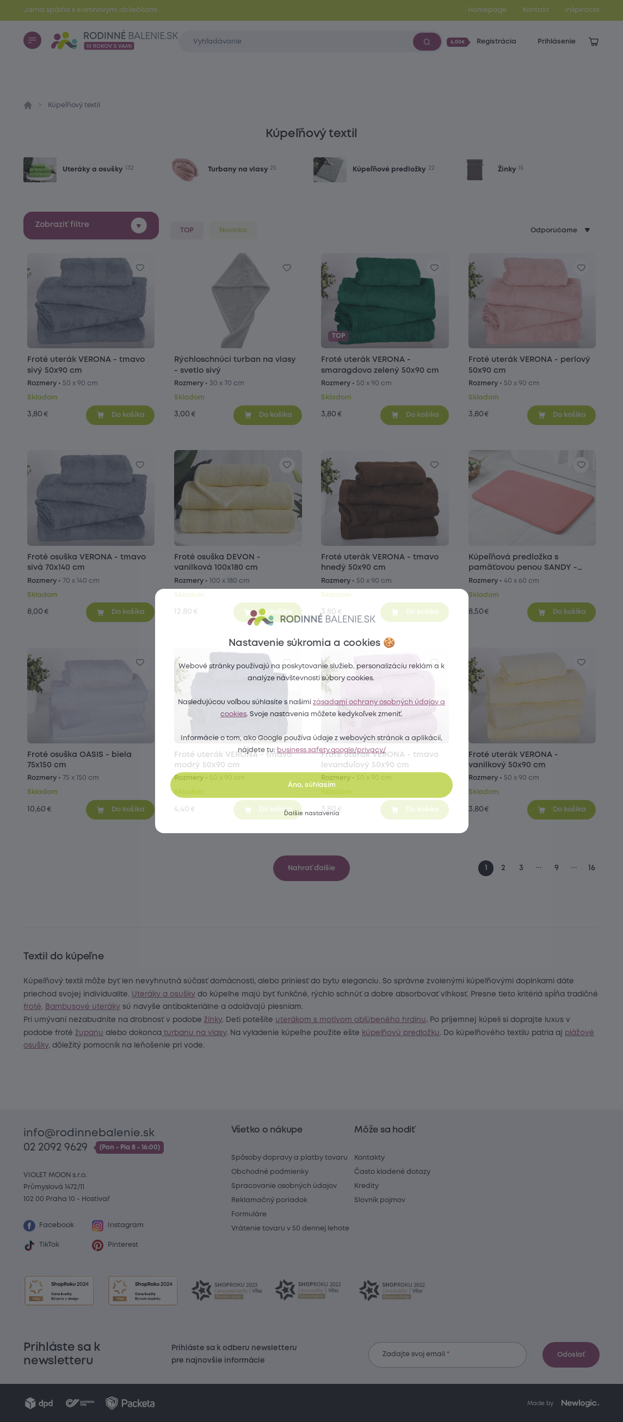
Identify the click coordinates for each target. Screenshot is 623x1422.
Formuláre (249, 1214)
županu (356, 1045)
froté (162, 1020)
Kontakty (369, 1158)
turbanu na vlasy (460, 1045)
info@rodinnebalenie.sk (89, 1133)
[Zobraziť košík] (594, 42)
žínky (309, 1033)
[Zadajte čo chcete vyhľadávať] (310, 41)
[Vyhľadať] (427, 41)
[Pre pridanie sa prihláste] (140, 267)
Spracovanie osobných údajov (284, 1186)
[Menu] (32, 40)
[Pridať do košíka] (120, 415)
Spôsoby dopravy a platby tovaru (289, 1158)
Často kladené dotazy (392, 1172)
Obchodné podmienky (270, 1172)
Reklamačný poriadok (269, 1200)
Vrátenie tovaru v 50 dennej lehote (290, 1229)
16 (591, 868)
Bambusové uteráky (212, 1020)
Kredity (366, 1186)
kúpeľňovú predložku (290, 1058)
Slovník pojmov (379, 1200)
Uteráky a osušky (442, 994)
